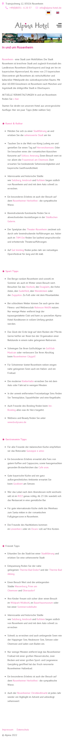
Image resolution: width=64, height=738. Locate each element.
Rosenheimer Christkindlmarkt (32, 692)
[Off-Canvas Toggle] (59, 25)
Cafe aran (43, 467)
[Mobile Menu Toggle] (4, 25)
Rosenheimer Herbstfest (25, 200)
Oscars (34, 528)
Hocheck (30, 286)
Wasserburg (21, 586)
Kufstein (41, 180)
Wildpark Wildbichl (20, 602)
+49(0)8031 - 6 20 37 (20, 7)
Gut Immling (18, 250)
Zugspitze (16, 295)
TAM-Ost (20, 237)
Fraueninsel (28, 159)
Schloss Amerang (30, 155)
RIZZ (20, 496)
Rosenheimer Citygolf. (24, 356)
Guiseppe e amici (35, 450)
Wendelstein (41, 290)
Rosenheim (7, 59)
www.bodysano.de (17, 422)
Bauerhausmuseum (43, 602)
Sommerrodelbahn (27, 606)
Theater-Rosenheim (37, 229)
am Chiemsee (41, 159)
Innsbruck (27, 180)
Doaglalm (44, 286)
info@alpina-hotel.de (50, 7)
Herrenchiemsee (45, 147)
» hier (16, 98)
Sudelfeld (24, 290)
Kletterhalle (28, 381)
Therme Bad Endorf (29, 569)
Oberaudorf (29, 590)
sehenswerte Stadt (33, 135)
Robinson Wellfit (42, 307)
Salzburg (16, 180)
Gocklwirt (18, 483)
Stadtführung (40, 131)
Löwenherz (16, 528)
